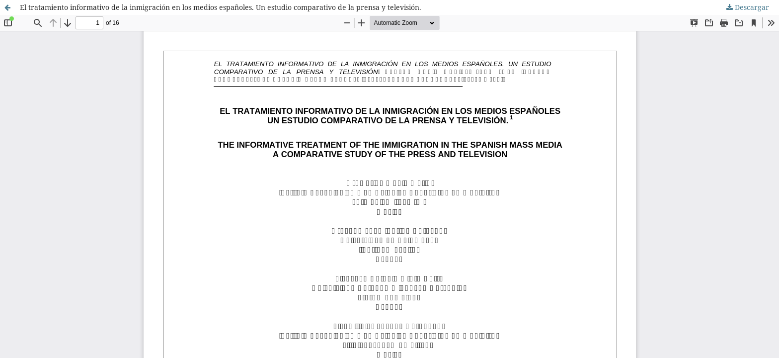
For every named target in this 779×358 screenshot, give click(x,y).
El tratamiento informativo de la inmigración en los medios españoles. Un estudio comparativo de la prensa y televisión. (220, 7)
